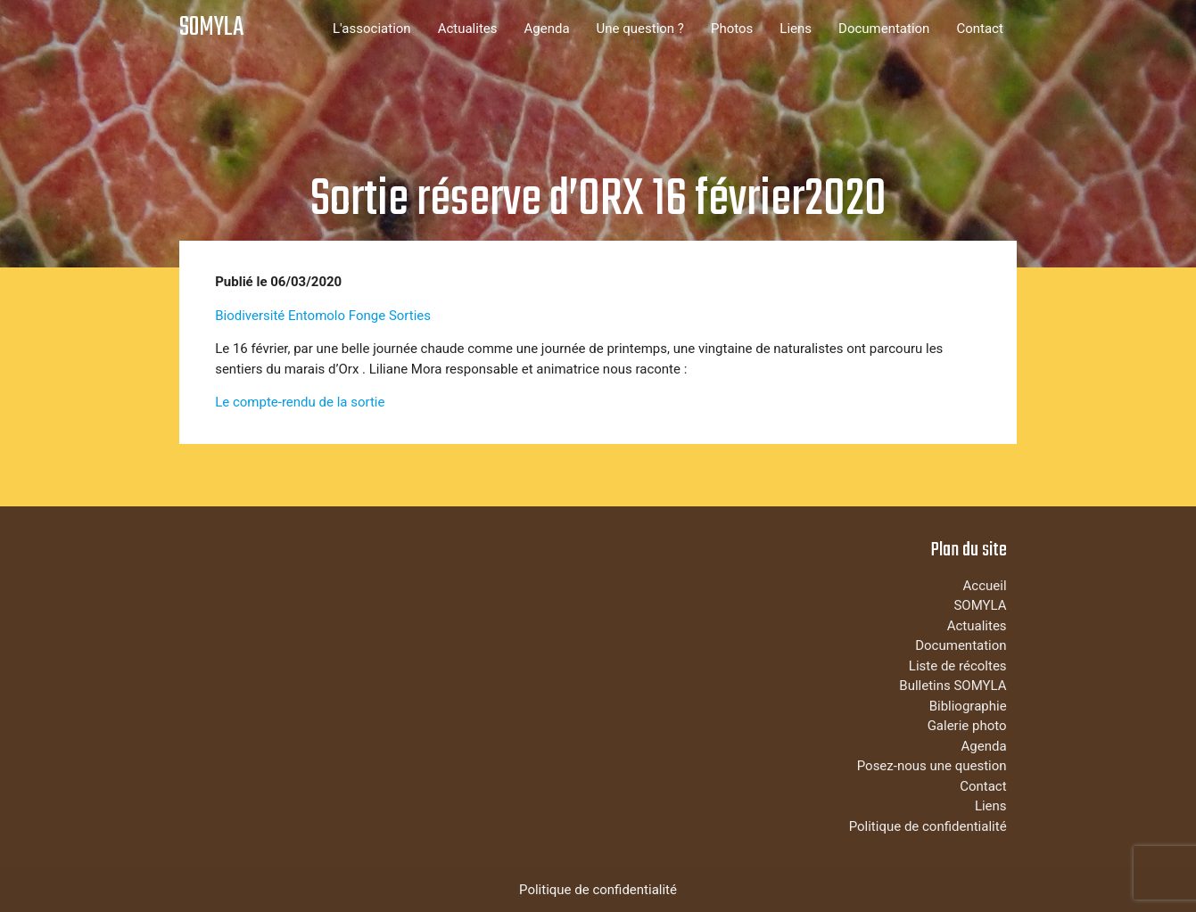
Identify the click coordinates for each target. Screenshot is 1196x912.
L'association (372, 29)
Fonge (367, 316)
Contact (979, 29)
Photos (732, 29)
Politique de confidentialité (928, 826)
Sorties (410, 316)
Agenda (547, 29)
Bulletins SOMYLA (952, 686)
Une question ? (640, 29)
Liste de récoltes (958, 666)
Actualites (468, 29)
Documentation (883, 29)
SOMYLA (211, 28)
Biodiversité (250, 316)
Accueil (985, 586)
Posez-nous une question (932, 766)
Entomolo (316, 316)
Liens (795, 29)
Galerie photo (967, 726)
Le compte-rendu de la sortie (299, 402)
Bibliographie (968, 706)
